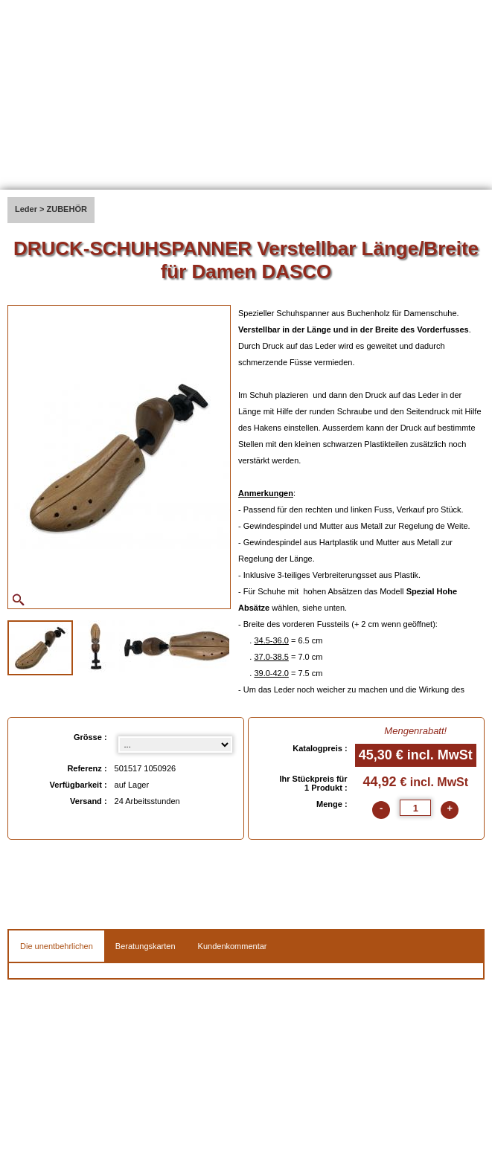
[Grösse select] (175, 744)
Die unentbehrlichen (56, 946)
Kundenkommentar (232, 946)
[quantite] (415, 808)
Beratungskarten (145, 946)
